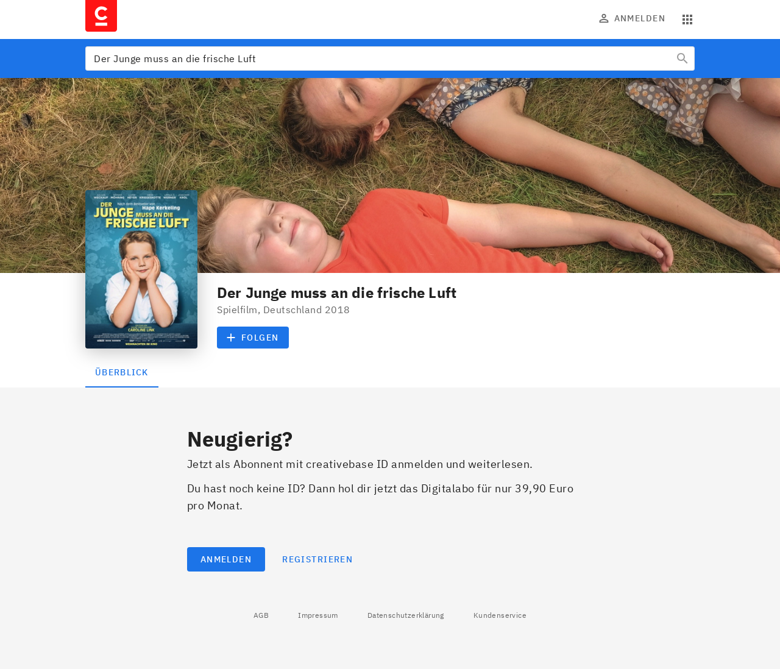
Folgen (253, 338)
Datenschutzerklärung (405, 615)
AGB (261, 615)
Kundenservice (499, 615)
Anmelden (632, 18)
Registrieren (317, 559)
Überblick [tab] (122, 372)
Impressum (318, 615)
